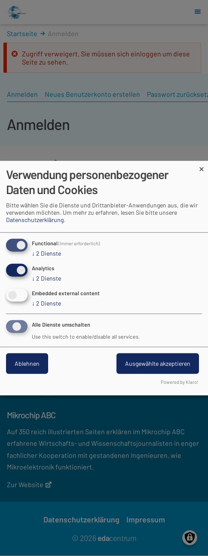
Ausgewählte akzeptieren (157, 363)
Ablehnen (27, 363)
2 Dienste (46, 253)
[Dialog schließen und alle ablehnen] (201, 166)
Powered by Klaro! (180, 381)
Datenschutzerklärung (35, 219)
